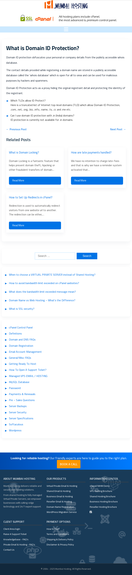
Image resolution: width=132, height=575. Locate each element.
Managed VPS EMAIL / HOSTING (28, 376)
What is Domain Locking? (24, 152)
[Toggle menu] (66, 29)
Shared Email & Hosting (58, 491)
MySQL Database (19, 382)
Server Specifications (21, 418)
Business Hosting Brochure (104, 501)
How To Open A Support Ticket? (27, 369)
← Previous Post (16, 129)
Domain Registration (21, 345)
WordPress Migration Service (62, 512)
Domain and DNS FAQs (22, 339)
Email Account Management (25, 351)
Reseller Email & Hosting (59, 501)
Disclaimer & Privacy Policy (60, 544)
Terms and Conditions (58, 534)
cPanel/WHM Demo (100, 486)
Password (15, 388)
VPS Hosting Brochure (101, 491)
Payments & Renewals (22, 394)
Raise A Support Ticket (14, 534)
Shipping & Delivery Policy (60, 539)
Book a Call (68, 464)
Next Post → (118, 129)
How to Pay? (53, 529)
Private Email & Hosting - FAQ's (19, 544)
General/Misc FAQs (20, 357)
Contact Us (8, 549)
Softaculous (16, 424)
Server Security (17, 412)
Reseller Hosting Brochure (103, 507)
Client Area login (11, 529)
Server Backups (18, 406)
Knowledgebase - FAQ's (15, 539)
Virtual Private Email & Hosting (62, 486)
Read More (18, 180)
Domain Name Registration (60, 507)
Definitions (15, 333)
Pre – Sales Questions (22, 400)
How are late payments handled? (91, 152)
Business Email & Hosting (60, 496)
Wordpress (15, 430)
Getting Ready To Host (22, 363)
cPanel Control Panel (21, 327)
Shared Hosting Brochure (103, 496)
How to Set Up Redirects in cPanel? (30, 197)
